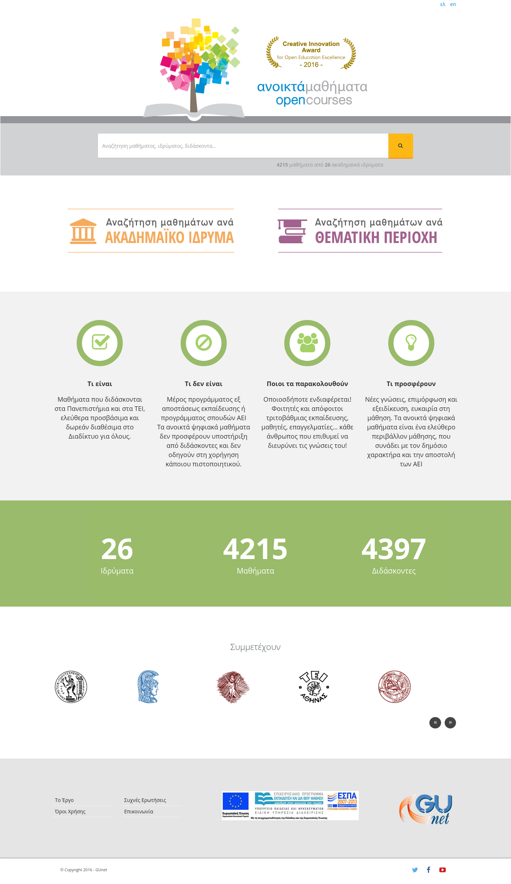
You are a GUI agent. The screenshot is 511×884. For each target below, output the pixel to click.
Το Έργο (64, 800)
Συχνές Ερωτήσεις (145, 800)
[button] (400, 146)
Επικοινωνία (138, 811)
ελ (442, 4)
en (453, 4)
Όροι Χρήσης (70, 811)
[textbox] (243, 145)
